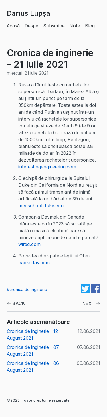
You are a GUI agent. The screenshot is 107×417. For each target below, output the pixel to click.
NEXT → (91, 303)
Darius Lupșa (28, 13)
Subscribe (54, 26)
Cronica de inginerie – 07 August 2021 (33, 350)
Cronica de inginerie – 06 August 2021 (33, 366)
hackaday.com (34, 262)
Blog (90, 26)
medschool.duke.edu (41, 205)
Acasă (13, 26)
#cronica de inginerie (27, 289)
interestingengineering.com (47, 167)
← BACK (16, 303)
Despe (31, 26)
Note (74, 26)
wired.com (29, 244)
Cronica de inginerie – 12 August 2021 (32, 334)
